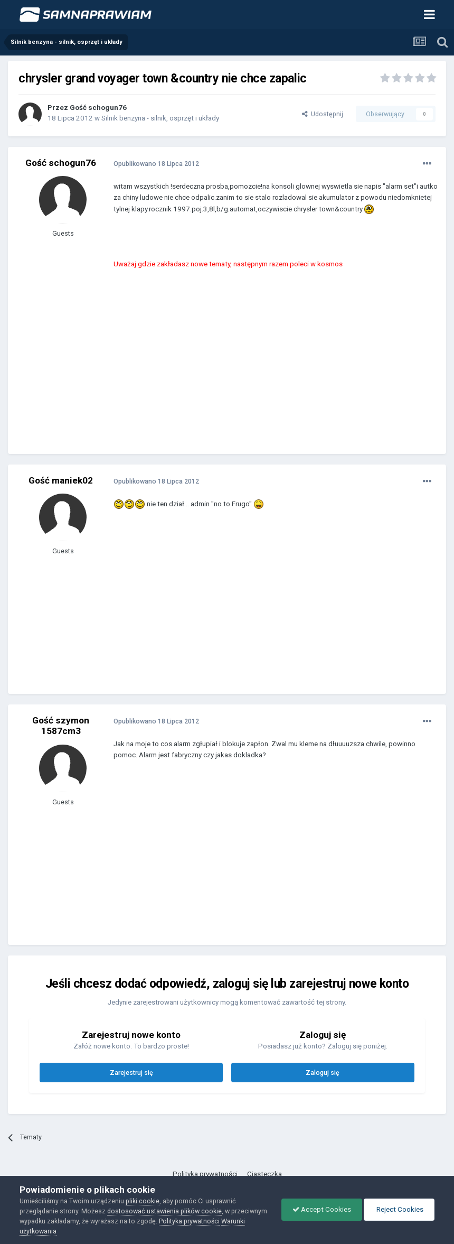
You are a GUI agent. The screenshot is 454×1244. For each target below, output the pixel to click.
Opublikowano (156, 164)
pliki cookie (142, 1201)
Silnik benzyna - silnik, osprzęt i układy (160, 118)
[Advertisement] (237, 369)
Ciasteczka (264, 1174)
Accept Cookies (321, 1209)
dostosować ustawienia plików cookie (164, 1211)
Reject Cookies (399, 1209)
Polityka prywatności (205, 1174)
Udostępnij (322, 114)
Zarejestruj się (131, 1072)
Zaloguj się (322, 1072)
